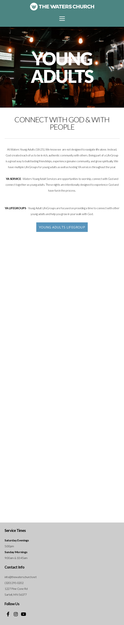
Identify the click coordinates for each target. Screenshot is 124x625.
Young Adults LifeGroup (62, 227)
